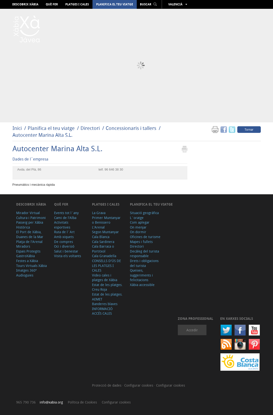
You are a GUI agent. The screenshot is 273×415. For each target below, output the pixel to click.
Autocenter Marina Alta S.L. (42, 135)
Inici (17, 128)
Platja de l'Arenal (29, 241)
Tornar (249, 129)
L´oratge (137, 217)
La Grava (98, 212)
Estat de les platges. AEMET (107, 296)
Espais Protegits (28, 251)
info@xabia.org (51, 402)
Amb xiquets (64, 236)
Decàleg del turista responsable (144, 253)
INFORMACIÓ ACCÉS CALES (102, 311)
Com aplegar (139, 222)
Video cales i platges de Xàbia (104, 277)
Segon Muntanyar (105, 232)
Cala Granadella (104, 256)
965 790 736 (26, 402)
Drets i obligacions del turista (144, 263)
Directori (90, 128)
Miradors (23, 246)
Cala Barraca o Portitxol (103, 249)
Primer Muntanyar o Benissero (106, 220)
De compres (63, 241)
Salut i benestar (66, 251)
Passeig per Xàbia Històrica (29, 225)
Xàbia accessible (142, 284)
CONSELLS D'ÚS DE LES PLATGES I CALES (106, 265)
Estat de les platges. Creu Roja (107, 287)
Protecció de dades (107, 385)
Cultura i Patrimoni (31, 217)
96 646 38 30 (113, 169)
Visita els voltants (67, 256)
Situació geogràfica (144, 212)
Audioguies (24, 275)
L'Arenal (98, 227)
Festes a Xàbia (27, 260)
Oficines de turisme (145, 236)
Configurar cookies (139, 385)
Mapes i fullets (141, 241)
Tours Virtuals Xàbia (31, 265)
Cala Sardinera (103, 241)
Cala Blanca (100, 236)
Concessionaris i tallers (132, 128)
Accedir (192, 330)
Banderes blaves (104, 303)
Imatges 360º (26, 270)
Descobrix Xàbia (25, 4)
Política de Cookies (82, 402)
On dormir (138, 232)
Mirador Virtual (28, 212)
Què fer (52, 4)
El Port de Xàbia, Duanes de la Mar (29, 234)
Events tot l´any (66, 212)
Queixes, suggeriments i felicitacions (141, 275)
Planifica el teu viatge (114, 4)
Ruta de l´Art (64, 232)
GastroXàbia (25, 256)
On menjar (138, 227)
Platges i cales (77, 4)
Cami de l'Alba (65, 217)
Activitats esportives (62, 225)
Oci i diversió (64, 246)
